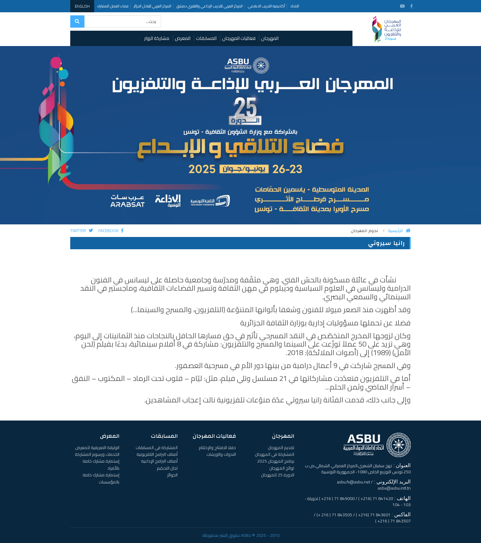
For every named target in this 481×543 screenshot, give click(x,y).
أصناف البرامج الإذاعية (159, 461)
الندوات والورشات (221, 454)
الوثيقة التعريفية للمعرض (97, 448)
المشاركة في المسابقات (157, 448)
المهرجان (270, 38)
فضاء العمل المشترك (113, 6)
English (82, 6)
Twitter (81, 231)
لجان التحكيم (167, 468)
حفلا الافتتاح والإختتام (217, 448)
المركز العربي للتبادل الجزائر (152, 6)
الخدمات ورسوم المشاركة (97, 454)
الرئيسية (399, 231)
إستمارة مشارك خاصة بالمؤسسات (101, 478)
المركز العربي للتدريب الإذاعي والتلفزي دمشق (209, 6)
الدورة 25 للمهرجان (277, 475)
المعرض (182, 38)
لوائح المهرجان (281, 468)
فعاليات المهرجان (239, 38)
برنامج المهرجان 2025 (275, 461)
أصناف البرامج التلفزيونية (157, 454)
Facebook (110, 231)
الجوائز (172, 475)
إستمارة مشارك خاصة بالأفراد (101, 464)
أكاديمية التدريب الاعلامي (266, 6)
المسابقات (206, 38)
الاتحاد (294, 6)
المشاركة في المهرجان (274, 454)
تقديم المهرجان (281, 448)
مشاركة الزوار (156, 38)
